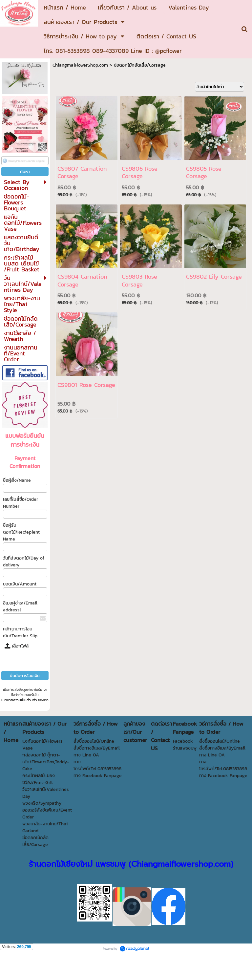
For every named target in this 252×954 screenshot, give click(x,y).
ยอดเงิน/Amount (19, 584)
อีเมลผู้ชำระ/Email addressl (20, 606)
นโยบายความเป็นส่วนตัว (19, 700)
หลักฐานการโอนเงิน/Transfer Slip (20, 632)
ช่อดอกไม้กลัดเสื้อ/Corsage (140, 65)
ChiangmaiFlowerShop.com (80, 65)
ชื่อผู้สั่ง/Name (17, 480)
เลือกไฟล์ (17, 646)
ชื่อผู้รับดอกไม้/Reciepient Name (21, 532)
